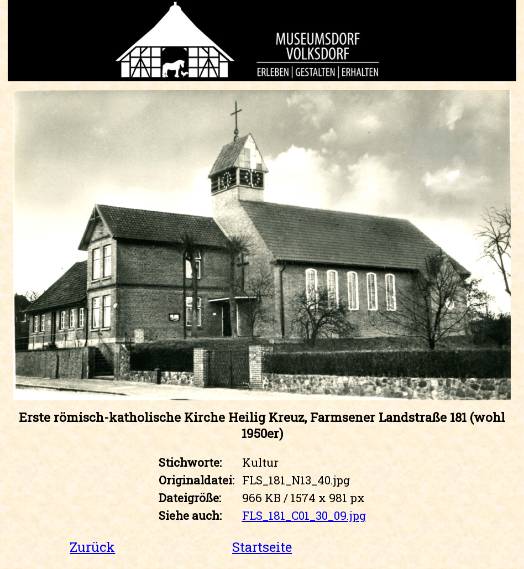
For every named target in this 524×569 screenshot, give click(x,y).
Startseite (262, 547)
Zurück (92, 547)
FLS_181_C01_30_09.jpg (304, 515)
